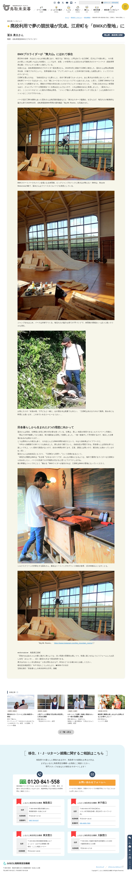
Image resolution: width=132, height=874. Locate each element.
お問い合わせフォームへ (92, 783)
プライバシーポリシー (115, 868)
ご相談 (130, 839)
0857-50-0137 (34, 821)
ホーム (67, 17)
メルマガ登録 (130, 862)
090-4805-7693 (85, 824)
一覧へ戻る (66, 733)
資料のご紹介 (130, 849)
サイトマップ (100, 868)
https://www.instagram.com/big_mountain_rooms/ (73, 643)
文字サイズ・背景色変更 (109, 2)
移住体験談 (87, 17)
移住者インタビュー (76, 17)
